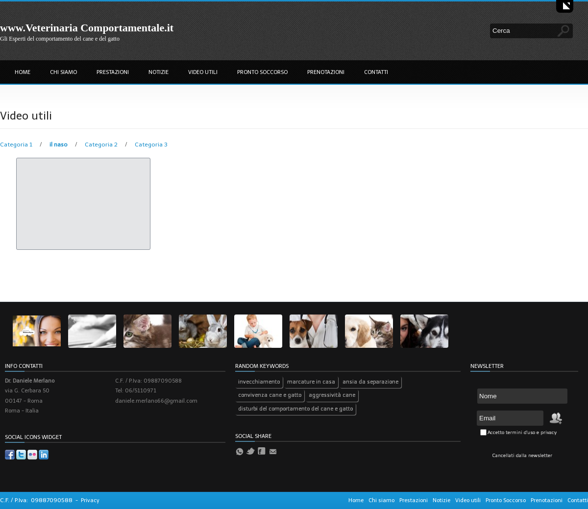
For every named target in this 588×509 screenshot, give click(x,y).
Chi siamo (63, 72)
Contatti (376, 72)
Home (22, 72)
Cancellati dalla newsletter (522, 456)
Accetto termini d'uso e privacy (522, 433)
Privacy (90, 500)
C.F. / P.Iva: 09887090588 (36, 500)
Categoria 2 (102, 144)
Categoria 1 (17, 144)
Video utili (203, 72)
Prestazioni (113, 72)
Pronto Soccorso (262, 72)
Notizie (158, 72)
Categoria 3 (151, 144)
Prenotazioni (325, 72)
